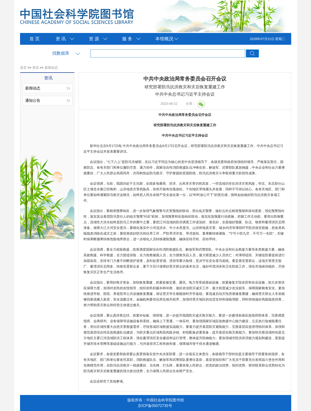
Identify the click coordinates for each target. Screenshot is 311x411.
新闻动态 (51, 67)
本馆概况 (164, 38)
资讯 (35, 67)
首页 (23, 67)
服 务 (127, 38)
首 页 (34, 38)
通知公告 (32, 100)
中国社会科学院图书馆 (77, 16)
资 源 (94, 38)
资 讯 (61, 38)
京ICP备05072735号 (155, 406)
